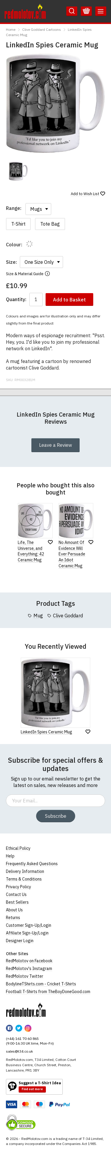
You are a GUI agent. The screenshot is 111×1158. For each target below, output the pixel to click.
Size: (11, 262)
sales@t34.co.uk (19, 1051)
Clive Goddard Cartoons (41, 29)
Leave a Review (55, 445)
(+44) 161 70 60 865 (22, 1038)
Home (10, 29)
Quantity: (16, 299)
